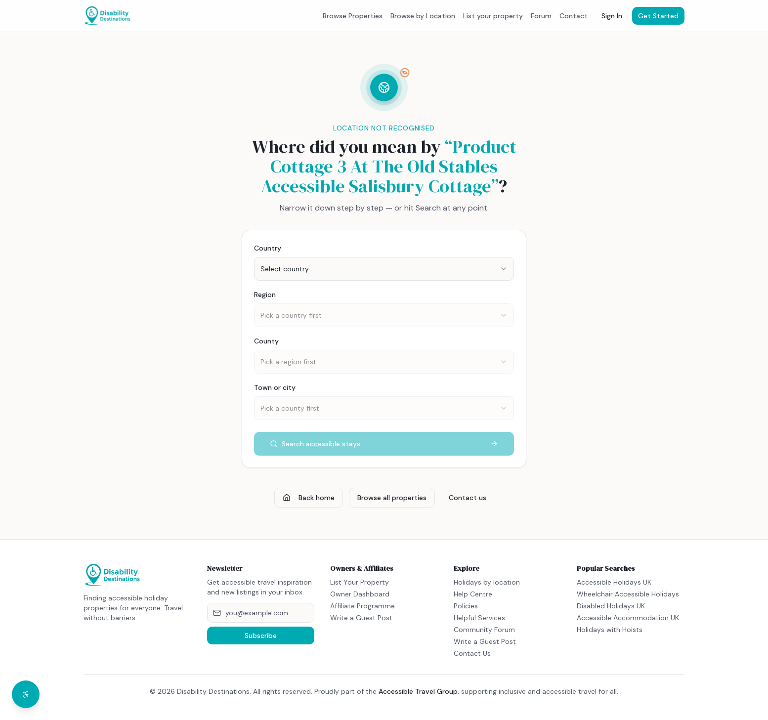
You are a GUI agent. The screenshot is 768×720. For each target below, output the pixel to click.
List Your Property (359, 582)
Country (267, 248)
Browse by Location (422, 15)
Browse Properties (353, 15)
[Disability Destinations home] (108, 16)
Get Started (658, 15)
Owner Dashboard (359, 594)
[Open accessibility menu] (26, 694)
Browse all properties (392, 497)
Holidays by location (487, 582)
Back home (309, 497)
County (266, 341)
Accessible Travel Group (418, 691)
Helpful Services (479, 617)
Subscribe (261, 635)
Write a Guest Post (361, 617)
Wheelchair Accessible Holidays (628, 594)
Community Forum (484, 629)
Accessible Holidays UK (614, 582)
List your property (493, 15)
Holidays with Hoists (609, 629)
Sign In (611, 15)
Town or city (275, 387)
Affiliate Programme (362, 605)
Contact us (467, 497)
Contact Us (472, 653)
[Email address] (261, 613)
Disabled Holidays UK (611, 605)
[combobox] (384, 269)
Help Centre (473, 594)
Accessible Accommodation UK (628, 617)
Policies (466, 605)
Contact (573, 15)
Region (265, 294)
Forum (541, 15)
